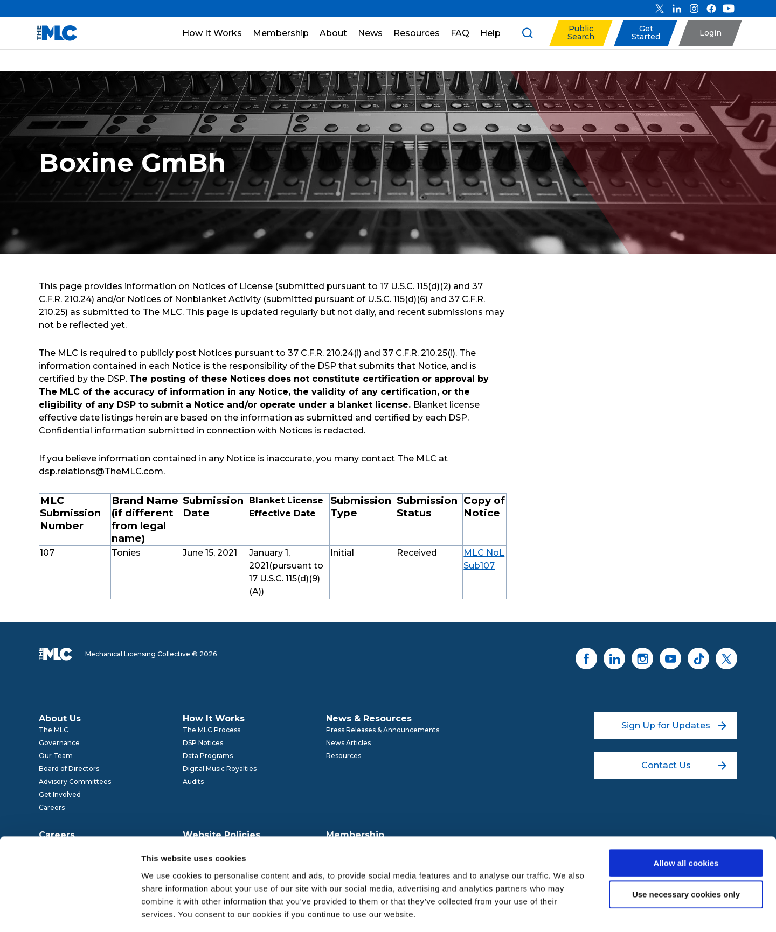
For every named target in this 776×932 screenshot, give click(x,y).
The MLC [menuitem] (53, 730)
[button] (580, 33)
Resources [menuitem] (343, 756)
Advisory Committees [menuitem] (75, 781)
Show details (566, 910)
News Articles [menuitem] (348, 743)
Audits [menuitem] (193, 781)
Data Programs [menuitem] (208, 756)
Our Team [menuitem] (56, 756)
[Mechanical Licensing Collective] (51, 33)
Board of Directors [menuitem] (69, 769)
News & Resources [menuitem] (369, 718)
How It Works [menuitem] (214, 718)
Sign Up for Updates (673, 725)
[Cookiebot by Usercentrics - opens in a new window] (70, 911)
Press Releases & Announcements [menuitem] (382, 730)
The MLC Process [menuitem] (211, 730)
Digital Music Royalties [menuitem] (220, 769)
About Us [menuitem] (60, 718)
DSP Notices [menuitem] (203, 743)
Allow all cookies (686, 816)
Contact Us (684, 765)
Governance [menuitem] (59, 743)
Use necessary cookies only (686, 847)
